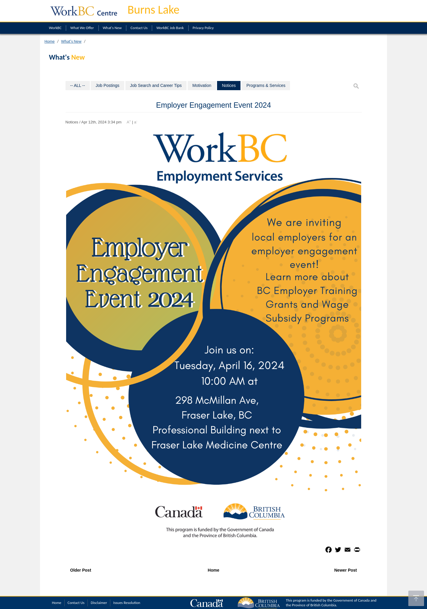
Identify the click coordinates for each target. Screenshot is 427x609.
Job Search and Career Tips (156, 85)
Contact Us (138, 28)
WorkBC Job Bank (170, 28)
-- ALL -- (77, 85)
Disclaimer (99, 602)
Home (49, 41)
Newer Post (345, 570)
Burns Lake (153, 9)
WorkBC (55, 28)
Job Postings (107, 85)
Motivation (201, 85)
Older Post (80, 570)
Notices (229, 85)
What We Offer (82, 28)
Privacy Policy (203, 28)
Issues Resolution (126, 602)
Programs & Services (265, 85)
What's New (112, 28)
